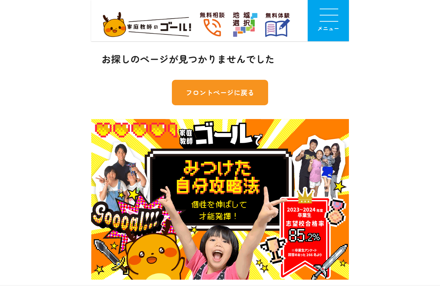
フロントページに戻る (220, 92)
